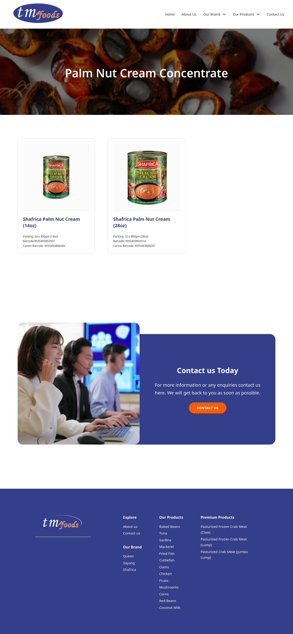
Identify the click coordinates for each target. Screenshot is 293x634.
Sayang (129, 563)
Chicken (165, 573)
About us (130, 526)
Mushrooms (169, 587)
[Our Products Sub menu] (258, 14)
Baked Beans (169, 526)
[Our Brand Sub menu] (224, 14)
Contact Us (275, 14)
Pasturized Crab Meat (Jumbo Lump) (224, 554)
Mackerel (166, 546)
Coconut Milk (169, 607)
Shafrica (129, 569)
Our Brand (211, 14)
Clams (164, 567)
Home (170, 14)
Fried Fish (167, 553)
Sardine (165, 540)
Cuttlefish (166, 560)
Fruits (163, 580)
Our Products (243, 14)
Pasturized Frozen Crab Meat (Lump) (224, 542)
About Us (189, 14)
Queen (128, 556)
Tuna (163, 533)
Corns (163, 594)
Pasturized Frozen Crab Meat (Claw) (224, 529)
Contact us (131, 533)
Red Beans (167, 600)
